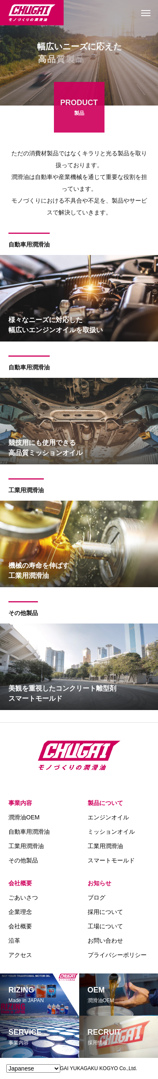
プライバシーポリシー (117, 955)
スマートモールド (111, 860)
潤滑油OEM (24, 817)
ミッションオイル (111, 831)
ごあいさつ (23, 897)
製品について (105, 803)
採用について (105, 911)
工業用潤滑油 (26, 491)
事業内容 (20, 803)
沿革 (14, 940)
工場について (105, 926)
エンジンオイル (108, 817)
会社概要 (20, 883)
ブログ (96, 897)
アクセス (20, 955)
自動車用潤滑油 (29, 245)
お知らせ (99, 883)
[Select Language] (33, 1068)
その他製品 (23, 613)
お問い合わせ (105, 940)
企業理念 (20, 911)
